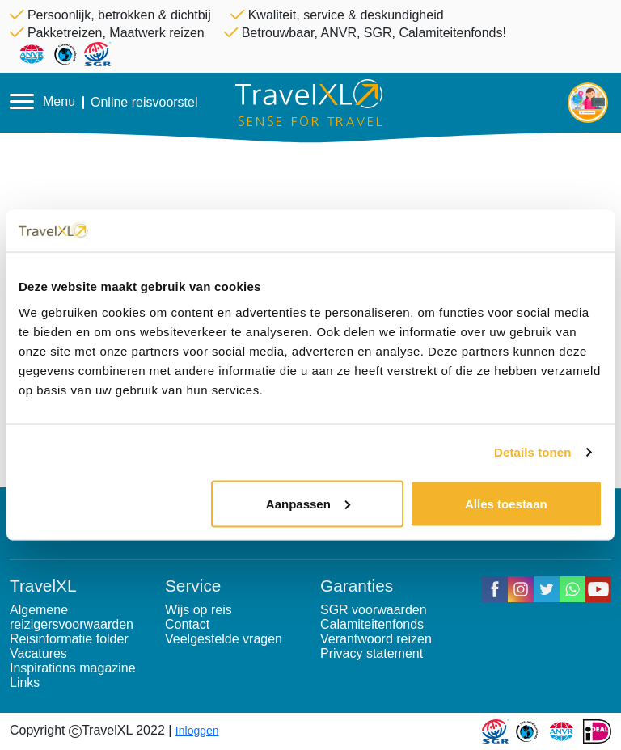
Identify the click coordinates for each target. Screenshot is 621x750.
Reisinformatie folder (69, 639)
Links (25, 682)
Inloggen (197, 730)
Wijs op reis (198, 610)
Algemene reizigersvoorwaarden (71, 617)
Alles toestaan (506, 503)
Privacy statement (371, 653)
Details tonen (532, 452)
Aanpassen (308, 503)
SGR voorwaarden (373, 610)
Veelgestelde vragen (223, 639)
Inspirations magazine (73, 668)
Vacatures (38, 653)
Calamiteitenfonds (372, 624)
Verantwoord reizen (376, 639)
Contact (187, 624)
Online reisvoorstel (144, 102)
